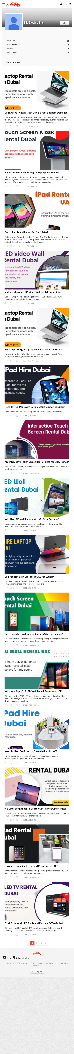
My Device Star (34, 22)
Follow (64, 23)
